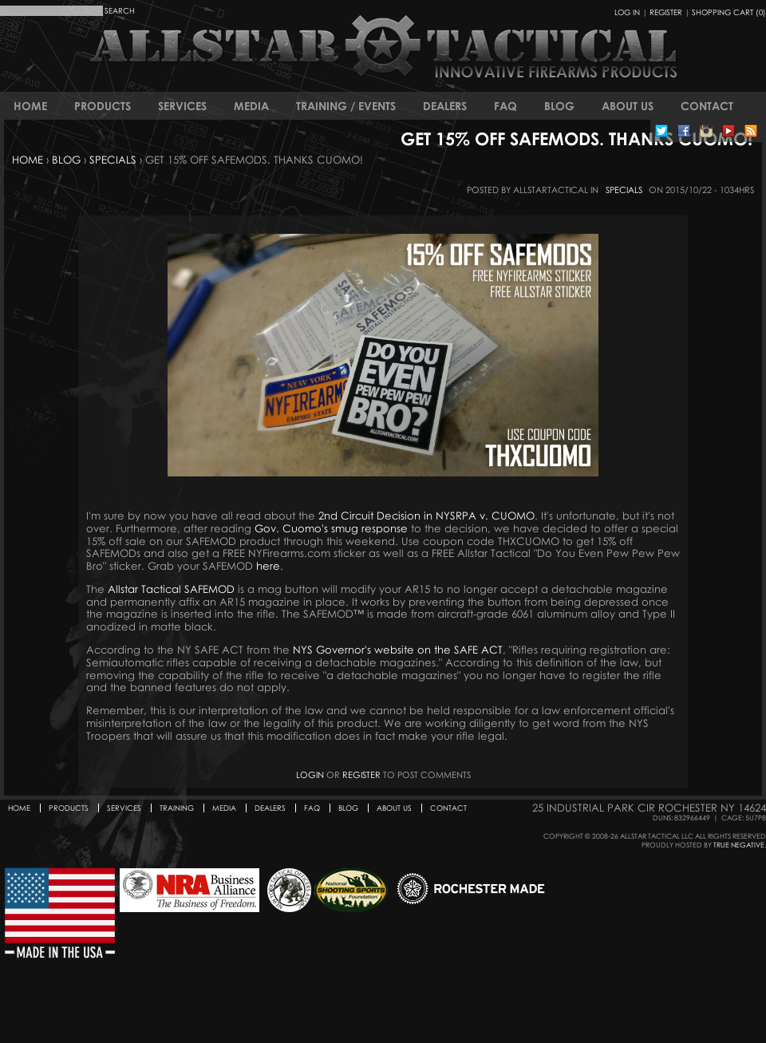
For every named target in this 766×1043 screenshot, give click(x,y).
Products (102, 106)
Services (182, 106)
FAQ (505, 106)
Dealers (445, 106)
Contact (707, 106)
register (361, 774)
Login (310, 774)
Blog (559, 106)
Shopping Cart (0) (729, 12)
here (268, 565)
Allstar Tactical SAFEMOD (171, 589)
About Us (627, 106)
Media (251, 106)
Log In (627, 12)
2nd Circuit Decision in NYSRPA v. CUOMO (426, 515)
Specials (112, 159)
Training (177, 808)
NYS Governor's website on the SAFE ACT (398, 649)
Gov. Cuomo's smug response (331, 528)
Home (30, 106)
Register (666, 12)
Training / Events (346, 106)
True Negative (738, 844)
